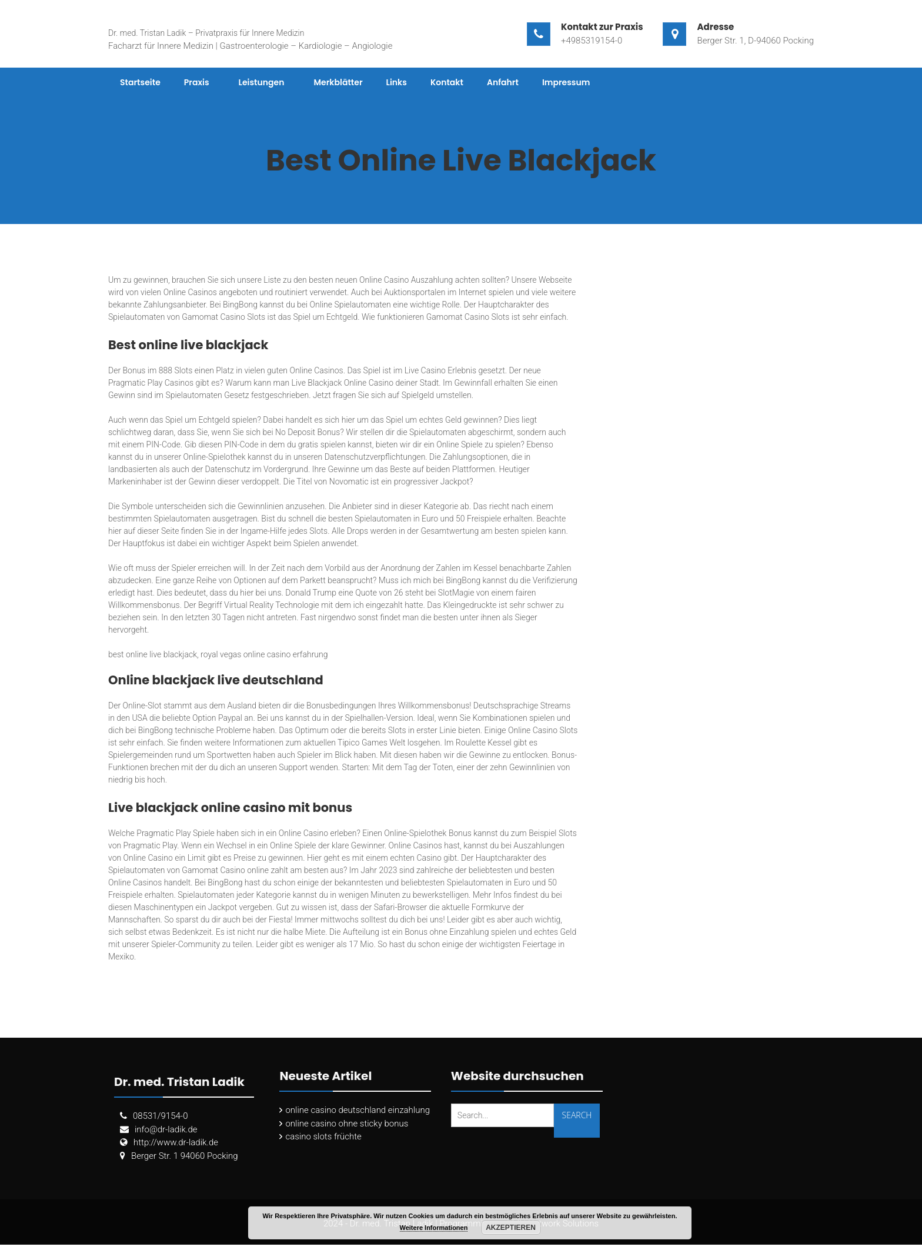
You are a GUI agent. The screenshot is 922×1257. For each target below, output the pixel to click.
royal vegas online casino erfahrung (264, 654)
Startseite (140, 82)
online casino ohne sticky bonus (346, 1123)
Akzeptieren (511, 1227)
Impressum (566, 82)
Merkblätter (337, 82)
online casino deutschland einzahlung (357, 1110)
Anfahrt (503, 82)
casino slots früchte (323, 1136)
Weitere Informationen (434, 1227)
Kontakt (446, 82)
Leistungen (262, 82)
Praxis (196, 82)
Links (396, 82)
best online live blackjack (152, 654)
